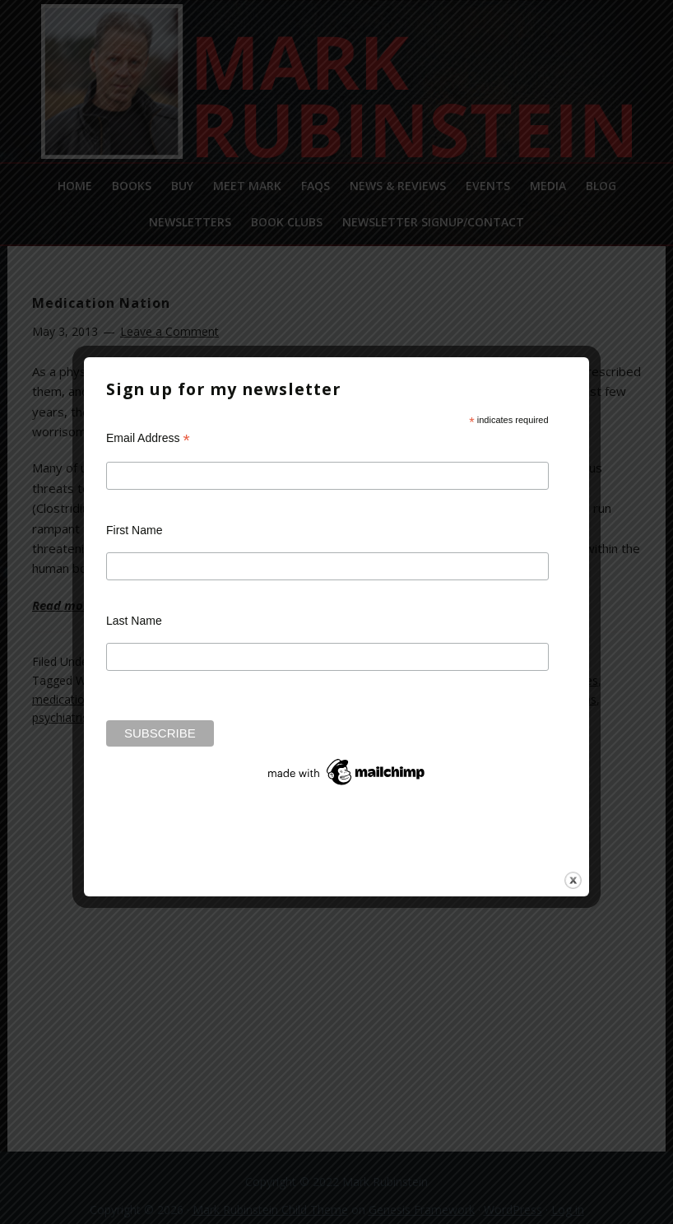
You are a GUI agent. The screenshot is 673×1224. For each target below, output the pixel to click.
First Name (134, 530)
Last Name (134, 620)
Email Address (148, 438)
